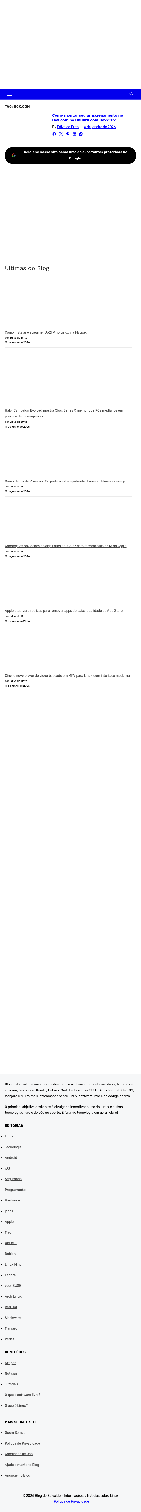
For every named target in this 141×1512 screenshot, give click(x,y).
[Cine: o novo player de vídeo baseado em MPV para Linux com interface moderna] (41, 651)
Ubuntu (11, 1243)
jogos (9, 1211)
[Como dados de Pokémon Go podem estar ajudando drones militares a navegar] (41, 457)
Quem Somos (15, 1433)
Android (11, 1158)
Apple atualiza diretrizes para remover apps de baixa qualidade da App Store (64, 611)
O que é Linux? (16, 1406)
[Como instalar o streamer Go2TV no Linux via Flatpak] (41, 304)
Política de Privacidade (22, 1444)
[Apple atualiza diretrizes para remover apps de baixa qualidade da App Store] (41, 587)
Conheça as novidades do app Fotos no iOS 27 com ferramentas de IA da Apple (66, 546)
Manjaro (11, 1328)
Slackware (13, 1318)
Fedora (10, 1275)
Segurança (13, 1179)
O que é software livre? (22, 1395)
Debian (10, 1254)
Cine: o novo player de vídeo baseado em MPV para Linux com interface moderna (67, 676)
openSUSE (13, 1286)
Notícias (11, 1373)
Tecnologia (13, 1147)
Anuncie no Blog (17, 1475)
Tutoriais (11, 1384)
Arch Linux (13, 1297)
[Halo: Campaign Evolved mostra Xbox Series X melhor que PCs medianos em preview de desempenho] (41, 380)
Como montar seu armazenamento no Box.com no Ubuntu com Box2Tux (87, 117)
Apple (9, 1222)
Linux (9, 1136)
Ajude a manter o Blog (22, 1465)
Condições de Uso (19, 1454)
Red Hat (11, 1307)
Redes (9, 1339)
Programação (15, 1190)
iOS (7, 1168)
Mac (8, 1233)
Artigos (10, 1363)
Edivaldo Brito (68, 127)
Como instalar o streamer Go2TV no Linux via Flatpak (46, 332)
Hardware (12, 1200)
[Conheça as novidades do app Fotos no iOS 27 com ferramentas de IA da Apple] (41, 522)
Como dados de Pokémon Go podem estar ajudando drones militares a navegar (66, 481)
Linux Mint (13, 1264)
